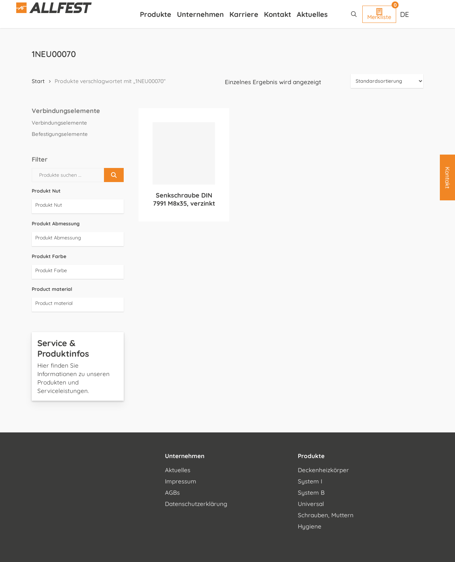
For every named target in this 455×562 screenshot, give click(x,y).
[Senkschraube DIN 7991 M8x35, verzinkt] (184, 153)
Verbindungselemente (59, 122)
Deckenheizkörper (323, 470)
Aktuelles (177, 470)
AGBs (172, 492)
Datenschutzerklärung (196, 503)
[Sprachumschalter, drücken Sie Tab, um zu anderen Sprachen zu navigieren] (405, 14)
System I (310, 481)
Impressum (180, 481)
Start (38, 81)
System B (311, 492)
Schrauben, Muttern (325, 515)
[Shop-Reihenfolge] (387, 81)
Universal (311, 503)
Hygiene (309, 526)
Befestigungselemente (60, 134)
